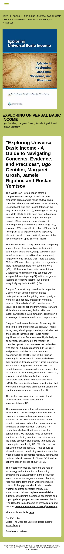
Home (5, 16)
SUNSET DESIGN (38, 548)
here (31, 512)
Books (16, 16)
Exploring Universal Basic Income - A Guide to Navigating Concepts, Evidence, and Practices (32, 19)
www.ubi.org (46, 503)
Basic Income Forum (32, 5)
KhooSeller (32, 550)
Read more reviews (16, 531)
